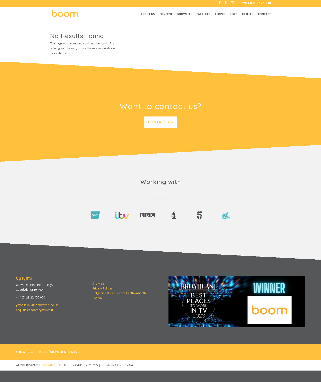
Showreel (184, 14)
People (220, 14)
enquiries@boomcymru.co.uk (35, 310)
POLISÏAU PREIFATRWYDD (59, 352)
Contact (264, 14)
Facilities (203, 14)
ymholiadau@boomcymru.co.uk (37, 305)
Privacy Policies (102, 288)
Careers (247, 14)
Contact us (160, 122)
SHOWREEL (24, 352)
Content (166, 14)
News (233, 14)
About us (148, 14)
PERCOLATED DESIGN (51, 365)
